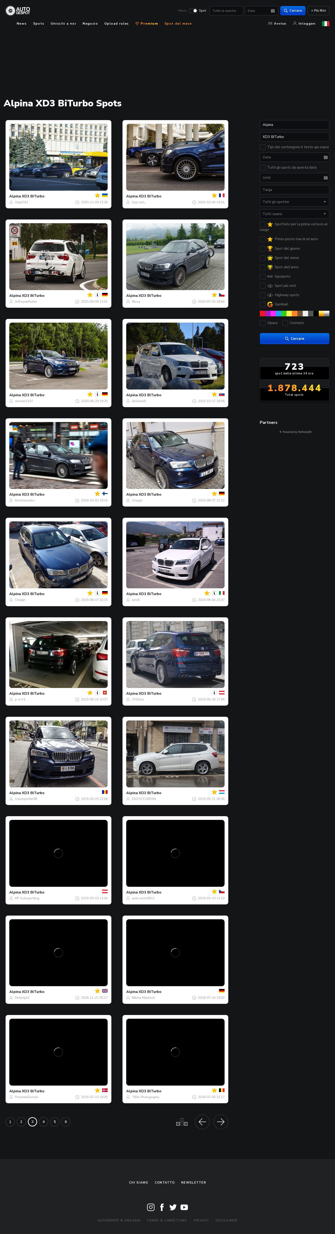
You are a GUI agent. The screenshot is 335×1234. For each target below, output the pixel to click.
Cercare (293, 10)
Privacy (201, 1220)
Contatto (165, 1183)
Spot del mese (178, 23)
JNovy (136, 301)
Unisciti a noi (63, 23)
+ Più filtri (318, 10)
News (182, 10)
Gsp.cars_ (139, 202)
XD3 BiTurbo (33, 196)
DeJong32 (22, 997)
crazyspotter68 (26, 799)
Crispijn (137, 500)
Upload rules (116, 23)
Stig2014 (21, 202)
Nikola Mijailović (143, 997)
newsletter (193, 1183)
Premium (146, 23)
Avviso (277, 23)
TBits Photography (145, 1097)
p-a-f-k (20, 699)
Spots (38, 23)
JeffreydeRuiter (26, 301)
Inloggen (304, 23)
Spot (202, 10)
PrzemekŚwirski (26, 1097)
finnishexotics (25, 500)
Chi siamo (138, 1183)
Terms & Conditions (167, 1220)
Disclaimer (227, 1220)
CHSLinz (138, 699)
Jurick (136, 600)
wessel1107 (24, 401)
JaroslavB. (139, 401)
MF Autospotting (27, 898)
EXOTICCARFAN (144, 799)
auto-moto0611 (143, 898)
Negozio (90, 23)
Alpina (15, 196)
